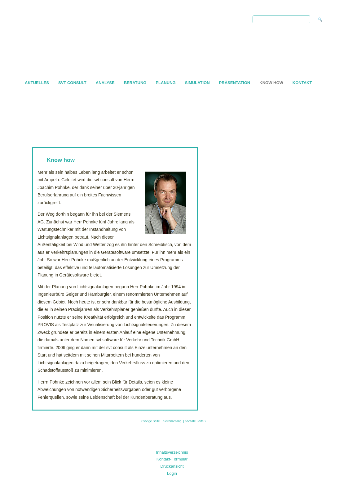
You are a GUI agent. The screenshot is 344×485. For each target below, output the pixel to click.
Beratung (135, 82)
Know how (271, 82)
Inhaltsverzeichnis (172, 452)
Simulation (197, 82)
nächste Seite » (195, 421)
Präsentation (234, 82)
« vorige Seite (150, 421)
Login (172, 473)
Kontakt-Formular (172, 459)
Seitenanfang (172, 421)
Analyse (105, 82)
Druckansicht (171, 466)
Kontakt (302, 82)
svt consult (72, 82)
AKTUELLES (37, 82)
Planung (165, 82)
